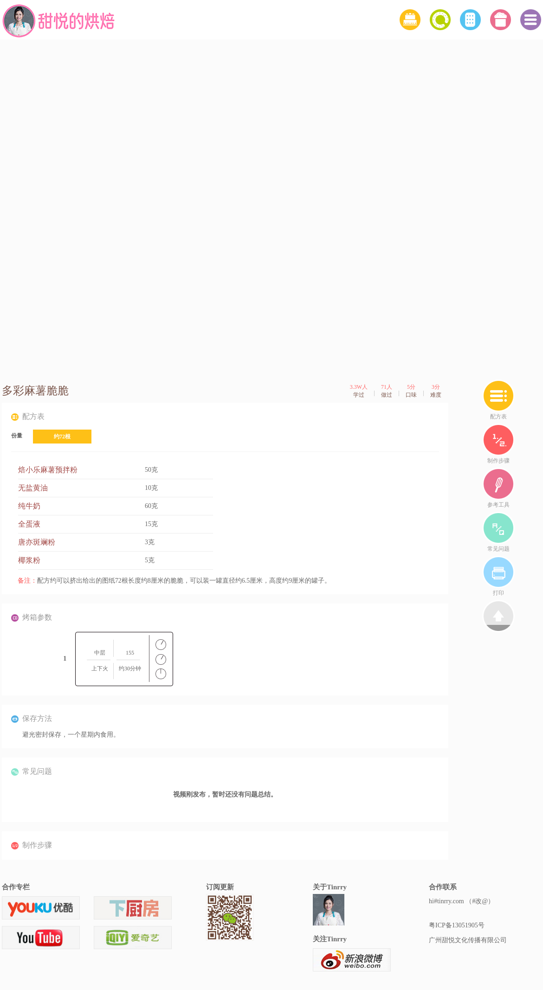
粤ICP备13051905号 (457, 925)
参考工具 (498, 488)
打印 (498, 576)
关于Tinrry (330, 887)
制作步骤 (498, 444)
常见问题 (498, 532)
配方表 (498, 399)
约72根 (62, 436)
